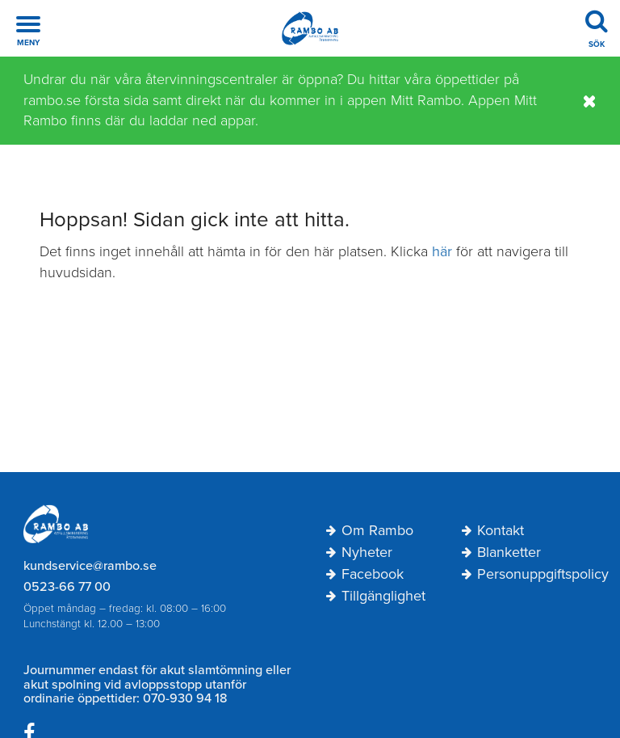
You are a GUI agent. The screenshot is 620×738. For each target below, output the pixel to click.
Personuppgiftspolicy (529, 575)
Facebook (365, 575)
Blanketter (501, 553)
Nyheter (359, 553)
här (442, 251)
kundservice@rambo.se (90, 566)
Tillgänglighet (375, 596)
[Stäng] (590, 101)
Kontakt (493, 531)
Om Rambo (369, 531)
